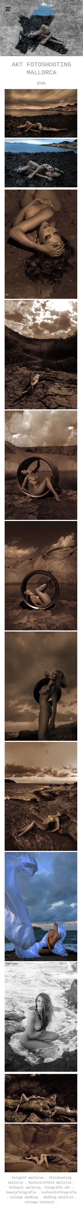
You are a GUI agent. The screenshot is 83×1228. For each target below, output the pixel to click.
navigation (8, 9)
